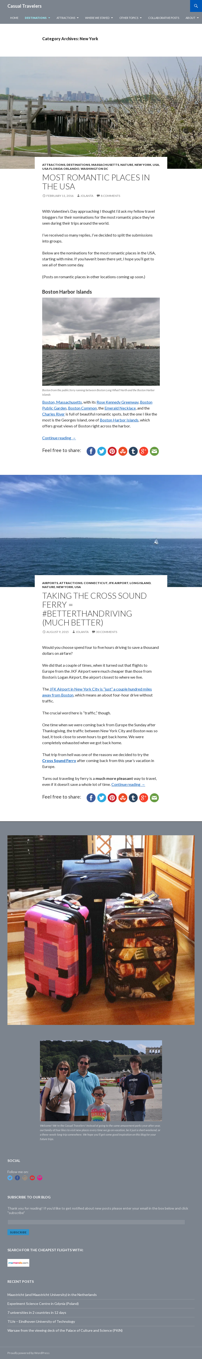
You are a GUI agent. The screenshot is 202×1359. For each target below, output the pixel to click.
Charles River (53, 414)
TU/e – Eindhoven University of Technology (41, 1321)
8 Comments (110, 196)
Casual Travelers (24, 6)
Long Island (140, 583)
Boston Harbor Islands (119, 420)
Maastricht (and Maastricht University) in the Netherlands (52, 1294)
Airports (50, 583)
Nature (126, 165)
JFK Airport (118, 583)
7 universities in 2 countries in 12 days (36, 1312)
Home (14, 17)
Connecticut (95, 583)
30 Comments (106, 632)
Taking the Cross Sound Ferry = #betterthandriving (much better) (94, 609)
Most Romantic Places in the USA (96, 181)
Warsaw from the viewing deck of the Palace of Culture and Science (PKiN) (65, 1330)
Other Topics (128, 17)
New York (143, 165)
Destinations (36, 17)
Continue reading (59, 437)
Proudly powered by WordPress (28, 1353)
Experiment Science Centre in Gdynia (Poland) (43, 1303)
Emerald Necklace (120, 408)
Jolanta (86, 196)
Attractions (66, 17)
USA (156, 165)
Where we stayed (97, 17)
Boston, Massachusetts (62, 402)
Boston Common (82, 408)
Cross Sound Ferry (59, 760)
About (190, 17)
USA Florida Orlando (60, 169)
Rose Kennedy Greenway (117, 402)
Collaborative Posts (163, 17)
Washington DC (94, 169)
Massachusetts (105, 165)
